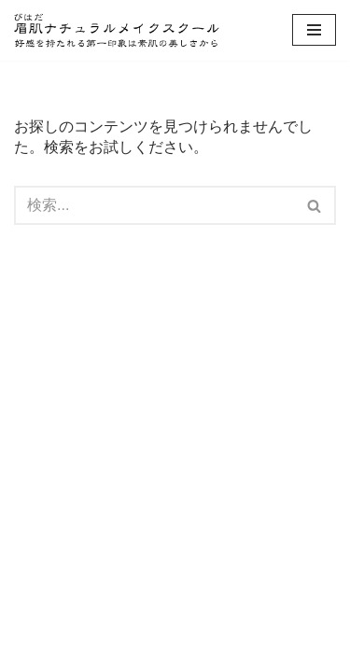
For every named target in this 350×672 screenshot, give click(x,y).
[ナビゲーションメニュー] (314, 30)
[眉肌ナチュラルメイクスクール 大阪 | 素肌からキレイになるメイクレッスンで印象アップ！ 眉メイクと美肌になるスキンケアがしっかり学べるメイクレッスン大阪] (116, 30)
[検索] (154, 205)
